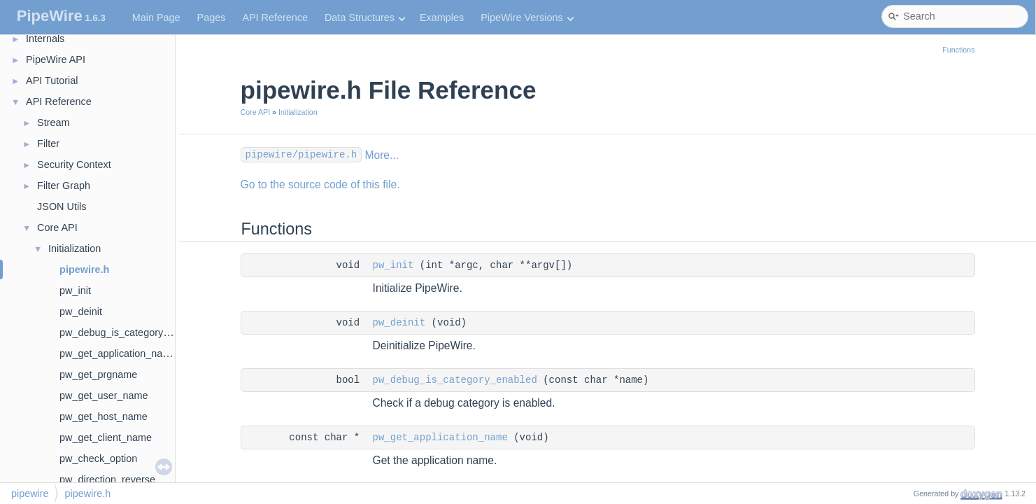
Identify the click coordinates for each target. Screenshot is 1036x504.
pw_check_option (98, 458)
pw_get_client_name (105, 437)
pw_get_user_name (103, 395)
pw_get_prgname (98, 374)
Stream (53, 122)
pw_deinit (80, 311)
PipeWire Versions (527, 17)
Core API (57, 227)
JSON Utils (61, 206)
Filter (48, 143)
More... (381, 155)
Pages (211, 17)
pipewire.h (84, 269)
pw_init (75, 290)
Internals (45, 38)
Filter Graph (63, 185)
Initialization (74, 248)
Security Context (74, 164)
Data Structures (365, 17)
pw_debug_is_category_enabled (131, 332)
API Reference (275, 17)
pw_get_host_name (103, 416)
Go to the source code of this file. (320, 184)
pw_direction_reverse (107, 479)
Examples (442, 17)
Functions (958, 50)
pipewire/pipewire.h (301, 154)
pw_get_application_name (117, 353)
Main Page (156, 17)
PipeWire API (55, 59)
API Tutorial (52, 80)
